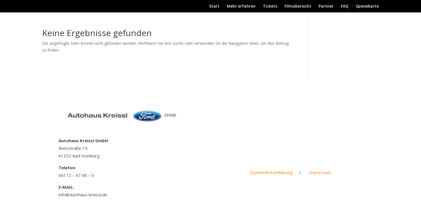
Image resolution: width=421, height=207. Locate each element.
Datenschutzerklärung (271, 172)
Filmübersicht (298, 6)
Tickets (270, 6)
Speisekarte (367, 6)
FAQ (344, 6)
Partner (326, 6)
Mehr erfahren (241, 6)
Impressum (320, 172)
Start (214, 6)
